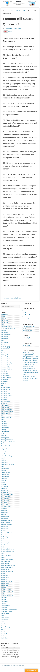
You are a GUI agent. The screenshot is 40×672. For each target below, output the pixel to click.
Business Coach (6, 357)
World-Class (4, 638)
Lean (2, 466)
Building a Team (6, 355)
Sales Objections (6, 555)
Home (13, 11)
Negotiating (4, 490)
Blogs (2, 340)
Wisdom (3, 636)
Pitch (24, 328)
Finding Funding (6, 417)
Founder (3, 421)
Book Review (5, 343)
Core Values (4, 381)
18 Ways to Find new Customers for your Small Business (30, 378)
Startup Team (5, 585)
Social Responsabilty (7, 567)
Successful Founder (7, 611)
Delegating (4, 403)
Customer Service (6, 395)
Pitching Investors (6, 520)
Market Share (5, 476)
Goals (2, 434)
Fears (2, 415)
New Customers (6, 496)
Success (3, 603)
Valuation (3, 630)
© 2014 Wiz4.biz (7, 665)
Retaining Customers (7, 549)
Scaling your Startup (7, 559)
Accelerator (4, 314)
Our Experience (27, 313)
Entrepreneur (5, 407)
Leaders (3, 460)
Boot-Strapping (5, 347)
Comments (17, 28)
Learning (3, 470)
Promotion (4, 541)
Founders (4, 423)
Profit (2, 539)
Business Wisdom (6, 369)
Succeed (3, 599)
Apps (2, 324)
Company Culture (6, 377)
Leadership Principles (7, 464)
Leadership (4, 462)
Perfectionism (5, 516)
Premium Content (6, 525)
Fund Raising (5, 427)
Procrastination (5, 535)
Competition (4, 379)
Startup (3, 573)
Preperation (4, 529)
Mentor (3, 482)
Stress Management (7, 595)
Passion (3, 514)
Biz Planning (4, 336)
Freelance (4, 425)
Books (3, 345)
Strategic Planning (6, 589)
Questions (4, 545)
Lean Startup (5, 468)
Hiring (2, 444)
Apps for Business (6, 326)
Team (2, 616)
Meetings (3, 480)
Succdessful (4, 597)
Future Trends (5, 431)
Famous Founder (6, 413)
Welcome (25, 311)
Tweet (10, 31)
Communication (5, 375)
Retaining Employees (7, 551)
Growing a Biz (5, 438)
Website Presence (6, 634)
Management (5, 474)
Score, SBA (26, 345)
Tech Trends (4, 620)
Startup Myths (5, 583)
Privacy (15, 665)
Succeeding (4, 601)
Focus (2, 419)
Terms (2, 622)
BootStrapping (5, 349)
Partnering (4, 510)
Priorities (3, 531)
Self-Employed (5, 561)
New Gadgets (5, 498)
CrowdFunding (5, 389)
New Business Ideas (7, 494)
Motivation (4, 488)
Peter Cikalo (8, 28)
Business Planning (6, 363)
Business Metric (6, 359)
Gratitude (3, 436)
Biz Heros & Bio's (21, 11)
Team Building (5, 618)
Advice (3, 316)
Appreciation (4, 322)
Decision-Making (6, 401)
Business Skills (5, 367)
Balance (3, 330)
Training (3, 626)
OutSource (4, 508)
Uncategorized (5, 628)
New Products (5, 500)
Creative (3, 383)
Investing (3, 454)
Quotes (3, 547)
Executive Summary (7, 411)
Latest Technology (6, 456)
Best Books (4, 332)
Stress (3, 593)
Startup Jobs (5, 579)
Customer (4, 391)
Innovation (4, 452)
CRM (2, 385)
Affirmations (4, 320)
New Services (5, 502)
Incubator (4, 450)
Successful (4, 607)
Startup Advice (5, 575)
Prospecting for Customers (9, 543)
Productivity (4, 537)
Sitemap (21, 665)
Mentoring (4, 484)
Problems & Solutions (7, 533)
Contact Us (26, 319)
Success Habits (5, 605)
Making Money (5, 472)
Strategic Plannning (7, 591)
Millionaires (4, 486)
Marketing (4, 478)
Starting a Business (7, 571)
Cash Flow (4, 371)
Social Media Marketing (8, 565)
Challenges (4, 373)
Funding (3, 429)
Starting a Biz (5, 569)
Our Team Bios (27, 315)
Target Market (5, 614)
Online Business (6, 506)
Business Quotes (6, 365)
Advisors (3, 318)
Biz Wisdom (4, 338)
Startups (3, 587)
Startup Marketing (6, 581)
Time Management (6, 624)
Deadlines (4, 399)
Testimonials (26, 317)
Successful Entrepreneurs (9, 609)
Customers (4, 397)
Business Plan (5, 361)
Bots (2, 351)
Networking (4, 492)
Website (3, 632)
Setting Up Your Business (30, 338)
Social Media (5, 563)
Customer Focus (6, 393)
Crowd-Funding (5, 387)
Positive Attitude (6, 523)
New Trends (4, 504)
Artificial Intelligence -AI (8, 328)
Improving (4, 448)
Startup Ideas (5, 577)
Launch (3, 458)
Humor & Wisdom (6, 446)
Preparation (4, 527)
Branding (3, 353)
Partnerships (5, 512)
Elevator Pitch (5, 405)
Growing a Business (7, 440)
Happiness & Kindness (8, 442)
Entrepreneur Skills (6, 409)
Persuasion (4, 518)
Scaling (3, 557)
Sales (2, 553)
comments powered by (12, 298)
